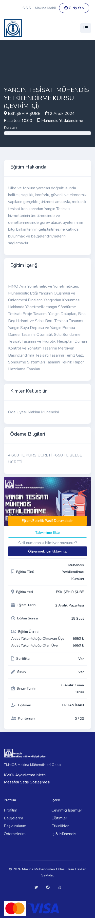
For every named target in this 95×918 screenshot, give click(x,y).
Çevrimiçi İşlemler (66, 810)
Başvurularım (15, 826)
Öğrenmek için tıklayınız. (47, 551)
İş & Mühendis (63, 834)
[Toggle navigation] (85, 28)
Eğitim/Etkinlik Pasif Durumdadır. (47, 520)
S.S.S (27, 8)
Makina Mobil (45, 8)
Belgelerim (13, 818)
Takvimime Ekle (47, 532)
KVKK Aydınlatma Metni (25, 775)
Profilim (10, 810)
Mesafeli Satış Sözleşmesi (27, 782)
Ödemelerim (15, 834)
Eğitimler (59, 818)
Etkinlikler (60, 826)
